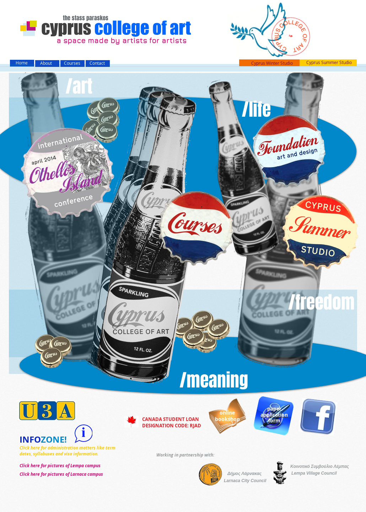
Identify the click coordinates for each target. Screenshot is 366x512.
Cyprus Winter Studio (272, 63)
